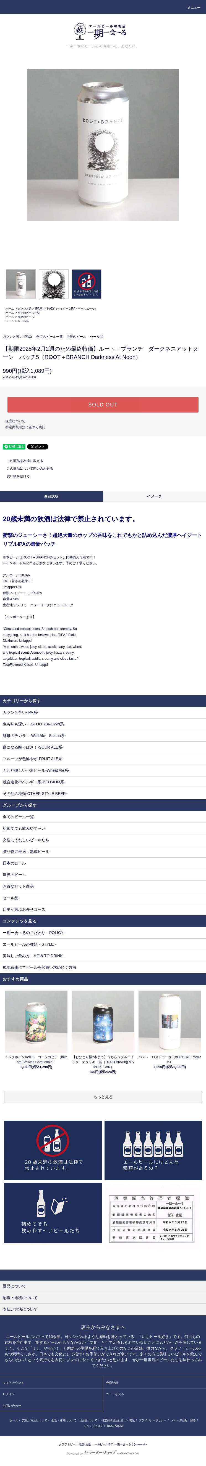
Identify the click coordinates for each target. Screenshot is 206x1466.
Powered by (103, 1453)
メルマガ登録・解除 (183, 1420)
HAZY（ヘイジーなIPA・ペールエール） (72, 308)
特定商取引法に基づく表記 (25, 427)
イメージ (154, 496)
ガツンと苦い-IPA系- (30, 308)
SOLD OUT (103, 405)
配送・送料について (63, 1420)
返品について (15, 421)
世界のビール (26, 316)
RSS (110, 1425)
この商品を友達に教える (21, 461)
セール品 (23, 321)
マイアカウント (13, 1382)
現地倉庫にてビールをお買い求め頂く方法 (39, 967)
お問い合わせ (12, 1405)
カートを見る (115, 1394)
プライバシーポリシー (152, 1420)
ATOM (118, 1425)
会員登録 (112, 1382)
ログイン (9, 1394)
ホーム (10, 308)
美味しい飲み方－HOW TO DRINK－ (35, 956)
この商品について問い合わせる (26, 468)
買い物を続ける (15, 476)
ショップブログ (93, 1425)
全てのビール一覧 (29, 312)
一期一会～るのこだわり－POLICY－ (35, 932)
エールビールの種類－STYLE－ (30, 944)
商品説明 (51, 496)
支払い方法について (34, 1420)
